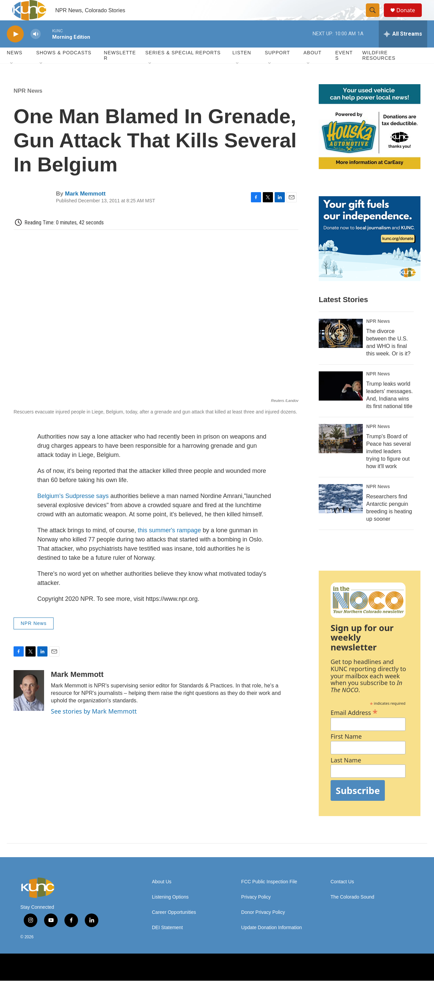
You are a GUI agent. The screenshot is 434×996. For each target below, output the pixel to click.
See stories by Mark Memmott (94, 726)
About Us (162, 897)
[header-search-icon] (375, 18)
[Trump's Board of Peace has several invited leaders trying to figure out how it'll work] (341, 453)
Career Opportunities (174, 927)
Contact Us (342, 897)
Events (344, 70)
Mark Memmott (85, 209)
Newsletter (120, 70)
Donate (409, 17)
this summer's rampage (169, 545)
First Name (346, 751)
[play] (15, 49)
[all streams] (403, 49)
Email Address (354, 727)
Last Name (346, 775)
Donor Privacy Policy (263, 927)
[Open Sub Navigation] (12, 78)
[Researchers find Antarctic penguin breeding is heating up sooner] (341, 514)
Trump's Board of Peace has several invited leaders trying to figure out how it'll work (388, 466)
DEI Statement (167, 942)
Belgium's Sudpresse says (73, 511)
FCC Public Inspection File (269, 897)
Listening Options (170, 912)
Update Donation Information (271, 942)
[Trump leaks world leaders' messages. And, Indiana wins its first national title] (341, 401)
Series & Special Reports (182, 68)
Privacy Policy (256, 912)
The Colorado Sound (352, 912)
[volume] (35, 49)
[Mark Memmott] (29, 705)
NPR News (28, 106)
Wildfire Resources (379, 70)
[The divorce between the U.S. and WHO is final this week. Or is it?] (341, 348)
